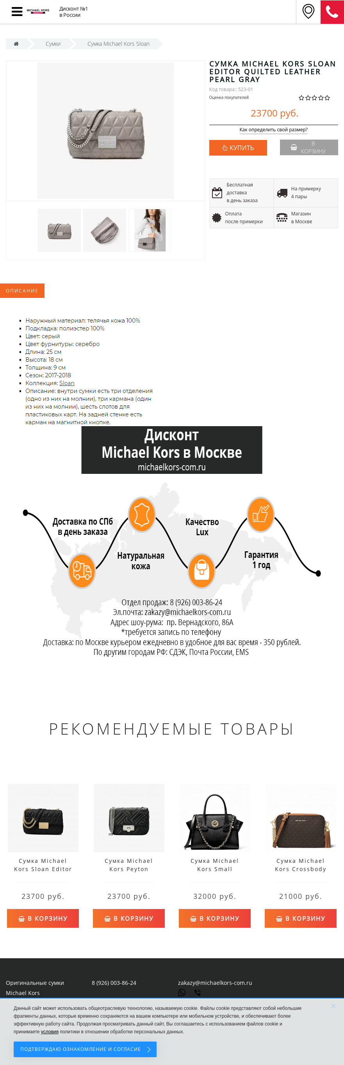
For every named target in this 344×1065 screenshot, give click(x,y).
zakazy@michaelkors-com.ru (215, 982)
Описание (22, 290)
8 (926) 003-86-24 (114, 982)
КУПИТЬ (242, 148)
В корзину (308, 147)
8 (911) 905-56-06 (332, 12)
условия (50, 1032)
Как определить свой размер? (274, 130)
